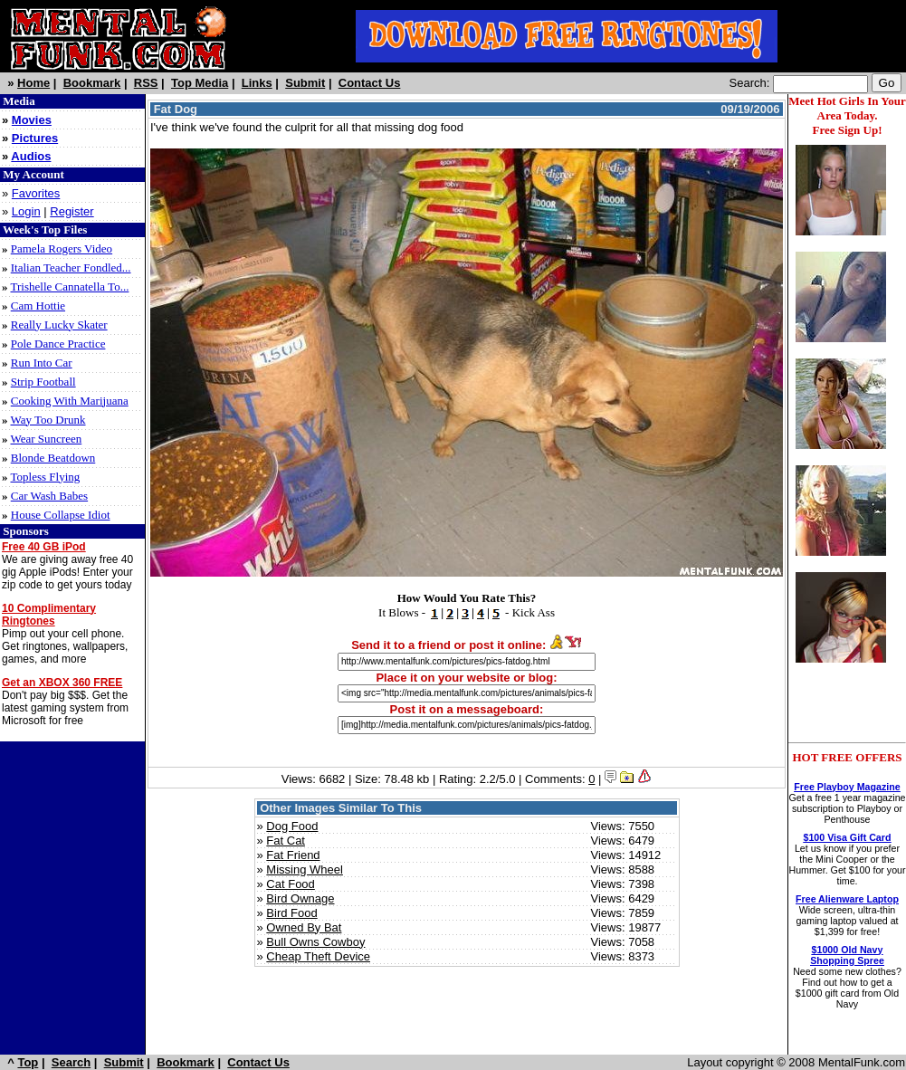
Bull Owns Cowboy (315, 942)
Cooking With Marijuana (70, 400)
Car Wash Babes (49, 495)
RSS (146, 83)
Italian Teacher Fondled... (71, 267)
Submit (305, 83)
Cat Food (290, 884)
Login (26, 211)
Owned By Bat (303, 927)
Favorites (36, 193)
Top (27, 1062)
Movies (32, 120)
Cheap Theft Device (318, 956)
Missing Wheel (304, 869)
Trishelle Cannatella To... (70, 286)
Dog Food (292, 826)
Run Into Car (41, 362)
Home (33, 83)
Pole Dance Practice (58, 343)
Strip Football (43, 381)
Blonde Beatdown (53, 457)
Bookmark (92, 83)
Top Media (199, 83)
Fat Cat (285, 840)
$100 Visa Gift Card (848, 837)
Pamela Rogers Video (61, 248)
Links (257, 83)
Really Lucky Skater (59, 324)
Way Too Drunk (48, 419)
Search (71, 1062)
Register (71, 211)
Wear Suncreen (46, 438)
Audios (31, 156)
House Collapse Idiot (60, 514)
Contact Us (370, 83)
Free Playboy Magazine (847, 786)
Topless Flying (46, 476)
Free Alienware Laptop (847, 898)
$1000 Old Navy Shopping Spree (847, 955)
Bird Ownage (300, 898)
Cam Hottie (38, 305)
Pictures (35, 138)
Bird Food (291, 913)
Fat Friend (292, 855)
